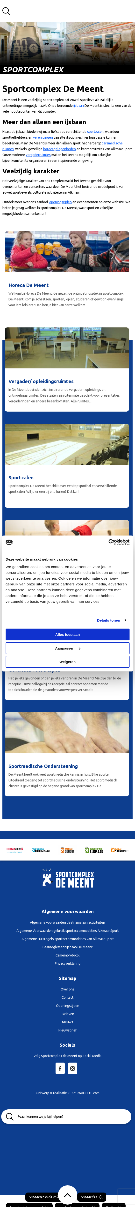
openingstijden (60, 202)
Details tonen (108, 620)
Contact (67, 997)
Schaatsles (89, 1197)
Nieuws (67, 1022)
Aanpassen (67, 648)
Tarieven (67, 1014)
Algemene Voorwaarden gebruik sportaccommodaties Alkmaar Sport (67, 931)
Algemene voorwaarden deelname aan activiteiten (67, 922)
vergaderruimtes (38, 155)
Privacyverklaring (67, 963)
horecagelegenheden (59, 149)
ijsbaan (78, 106)
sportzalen (95, 132)
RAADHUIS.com (88, 1093)
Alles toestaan (67, 634)
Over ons (67, 989)
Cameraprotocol (68, 955)
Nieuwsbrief (67, 1030)
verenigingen (43, 137)
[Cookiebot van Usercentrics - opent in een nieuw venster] (108, 542)
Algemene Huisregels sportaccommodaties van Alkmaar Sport (67, 939)
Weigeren (67, 662)
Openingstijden (67, 1006)
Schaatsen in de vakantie (47, 1197)
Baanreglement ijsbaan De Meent (67, 947)
